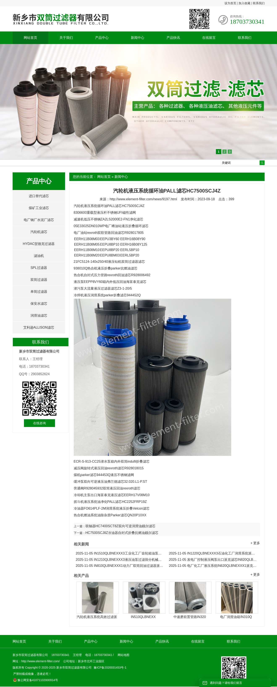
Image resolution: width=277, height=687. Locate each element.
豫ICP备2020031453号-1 (109, 667)
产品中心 (102, 37)
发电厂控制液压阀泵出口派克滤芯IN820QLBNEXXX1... (213, 559)
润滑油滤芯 (38, 315)
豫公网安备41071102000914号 (35, 680)
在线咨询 (39, 423)
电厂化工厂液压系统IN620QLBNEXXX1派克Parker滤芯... (213, 565)
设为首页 (230, 3)
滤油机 (39, 256)
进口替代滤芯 (39, 196)
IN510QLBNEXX (143, 617)
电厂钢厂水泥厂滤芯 (39, 220)
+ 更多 (255, 543)
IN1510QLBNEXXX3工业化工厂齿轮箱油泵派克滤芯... (120, 553)
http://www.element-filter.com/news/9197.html (143, 199)
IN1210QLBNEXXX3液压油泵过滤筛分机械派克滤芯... (120, 559)
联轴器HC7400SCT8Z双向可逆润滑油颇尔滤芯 (120, 526)
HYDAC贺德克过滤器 (39, 244)
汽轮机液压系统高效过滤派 (97, 617)
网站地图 (123, 655)
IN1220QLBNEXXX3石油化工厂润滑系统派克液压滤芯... (213, 553)
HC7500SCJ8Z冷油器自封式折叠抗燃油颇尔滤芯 (122, 533)
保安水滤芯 (38, 303)
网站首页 (30, 37)
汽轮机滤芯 (38, 232)
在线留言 (209, 37)
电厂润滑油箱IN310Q (236, 617)
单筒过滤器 (38, 291)
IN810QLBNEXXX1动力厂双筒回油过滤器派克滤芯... (120, 565)
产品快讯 (173, 37)
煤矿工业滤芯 (39, 208)
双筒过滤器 (38, 279)
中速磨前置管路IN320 (189, 617)
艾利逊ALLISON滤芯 (38, 327)
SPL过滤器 (38, 267)
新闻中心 (137, 37)
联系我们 (259, 3)
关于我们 (66, 37)
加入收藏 (244, 3)
